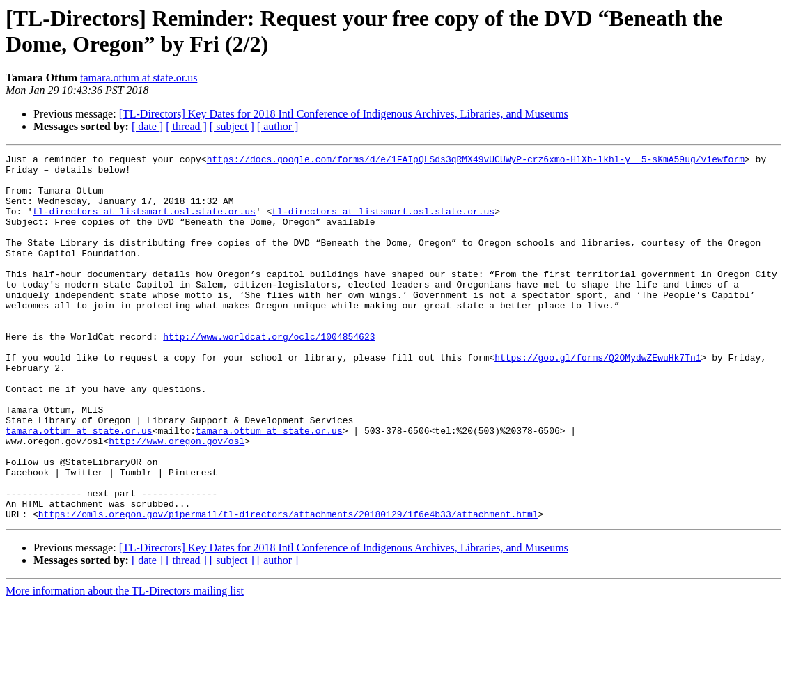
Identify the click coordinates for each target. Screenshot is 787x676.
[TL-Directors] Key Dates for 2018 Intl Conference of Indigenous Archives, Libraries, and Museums (343, 114)
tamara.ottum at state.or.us (138, 78)
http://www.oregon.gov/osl (176, 499)
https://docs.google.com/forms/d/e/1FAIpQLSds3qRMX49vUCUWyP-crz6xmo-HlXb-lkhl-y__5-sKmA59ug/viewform (476, 161)
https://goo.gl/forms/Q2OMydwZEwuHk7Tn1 (597, 399)
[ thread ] (186, 126)
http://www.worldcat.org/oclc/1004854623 (269, 374)
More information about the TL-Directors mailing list (125, 664)
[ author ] (278, 126)
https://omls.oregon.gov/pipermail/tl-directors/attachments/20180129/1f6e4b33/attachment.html (288, 587)
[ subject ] (232, 126)
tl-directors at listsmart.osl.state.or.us (144, 223)
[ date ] (147, 126)
